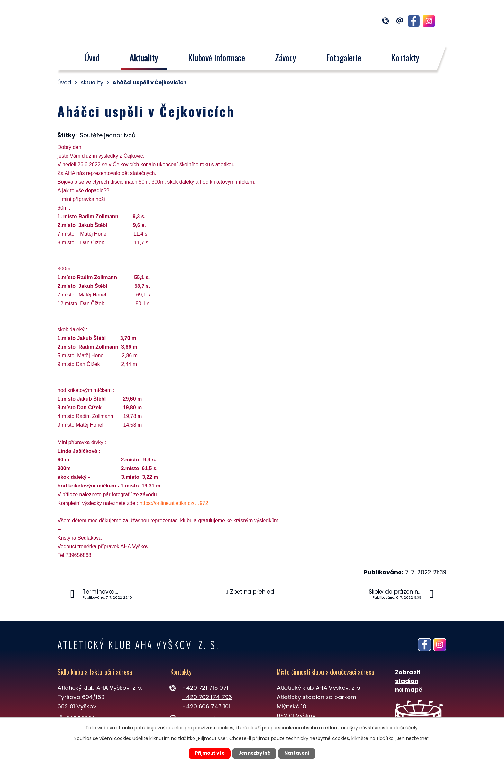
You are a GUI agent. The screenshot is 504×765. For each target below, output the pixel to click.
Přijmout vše (207, 753)
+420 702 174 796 (207, 697)
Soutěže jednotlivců (108, 135)
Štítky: (67, 135)
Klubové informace (216, 57)
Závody (285, 57)
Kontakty (406, 57)
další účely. (406, 727)
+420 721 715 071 (205, 688)
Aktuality (144, 57)
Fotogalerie (343, 57)
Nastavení (299, 753)
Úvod (91, 57)
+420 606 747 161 (206, 706)
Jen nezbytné (254, 753)
